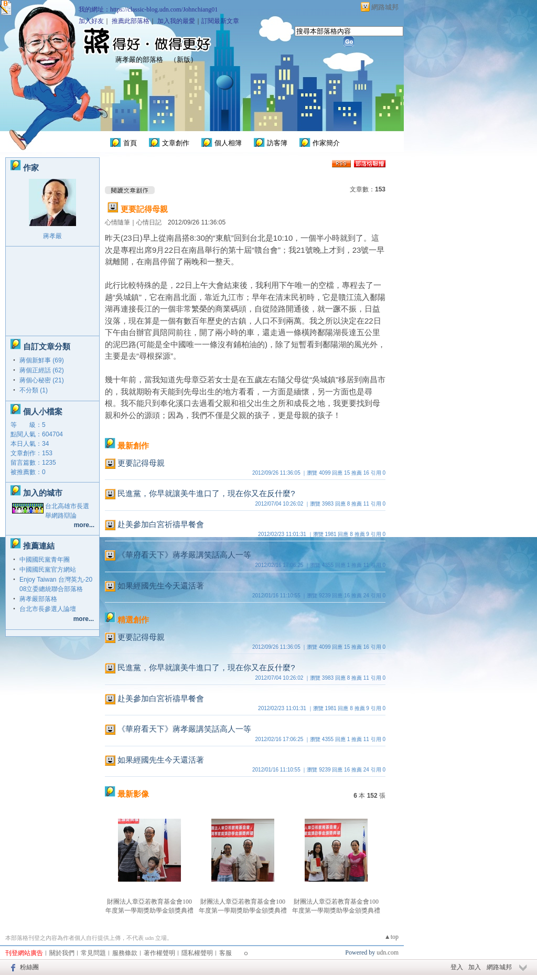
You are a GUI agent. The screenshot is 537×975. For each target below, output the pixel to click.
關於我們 (61, 953)
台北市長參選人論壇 (47, 609)
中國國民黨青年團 (44, 559)
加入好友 (91, 21)
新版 (183, 59)
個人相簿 (228, 143)
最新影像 (133, 793)
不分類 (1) (33, 390)
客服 (225, 953)
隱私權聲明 (197, 953)
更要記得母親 (144, 209)
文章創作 (175, 143)
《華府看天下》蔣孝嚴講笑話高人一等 (184, 554)
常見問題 (93, 953)
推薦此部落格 (130, 21)
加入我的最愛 (176, 21)
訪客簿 (277, 143)
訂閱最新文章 (220, 21)
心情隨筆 (117, 222)
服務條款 (124, 953)
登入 (456, 967)
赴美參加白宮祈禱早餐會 (160, 524)
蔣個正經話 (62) (41, 370)
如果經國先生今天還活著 (160, 585)
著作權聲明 (159, 953)
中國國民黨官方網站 (47, 569)
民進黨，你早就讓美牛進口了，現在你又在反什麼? (206, 493)
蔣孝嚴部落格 (38, 599)
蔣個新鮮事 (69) (41, 360)
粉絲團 (29, 967)
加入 (474, 967)
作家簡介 (326, 143)
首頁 (130, 143)
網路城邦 (385, 7)
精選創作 (133, 619)
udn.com (388, 952)
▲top (391, 936)
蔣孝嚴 (52, 236)
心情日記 (149, 222)
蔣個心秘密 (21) (41, 380)
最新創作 (133, 445)
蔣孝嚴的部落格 (139, 59)
